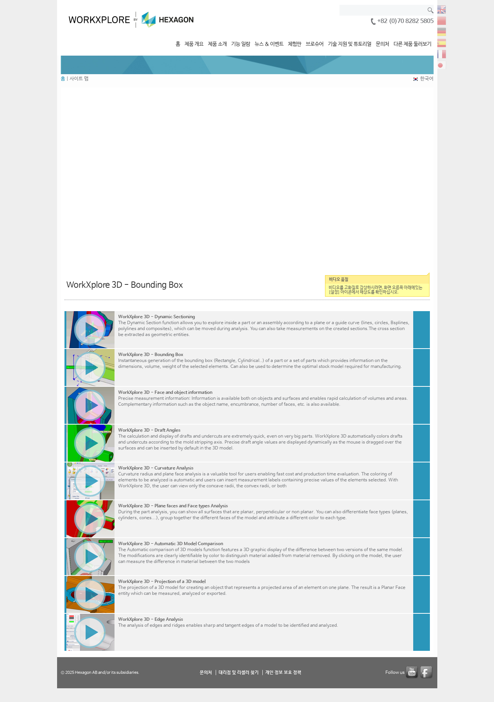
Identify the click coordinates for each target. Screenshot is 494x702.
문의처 (382, 44)
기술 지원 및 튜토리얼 (349, 44)
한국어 (427, 79)
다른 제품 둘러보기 (412, 44)
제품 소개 (217, 44)
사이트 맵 (79, 79)
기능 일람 (240, 44)
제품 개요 (194, 44)
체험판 (294, 44)
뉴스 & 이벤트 (269, 44)
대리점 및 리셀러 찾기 (239, 672)
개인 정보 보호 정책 (283, 672)
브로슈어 (315, 44)
